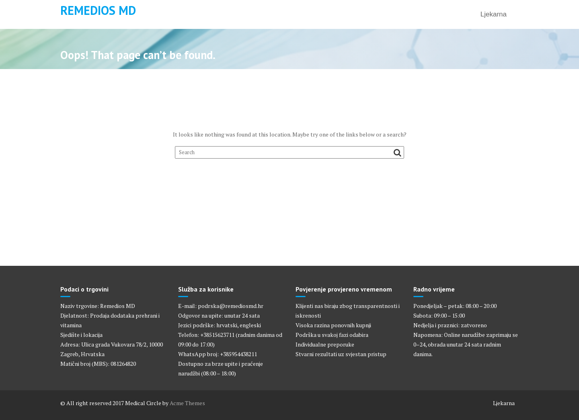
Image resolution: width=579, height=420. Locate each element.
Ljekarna (493, 14)
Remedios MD (98, 10)
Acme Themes (187, 403)
